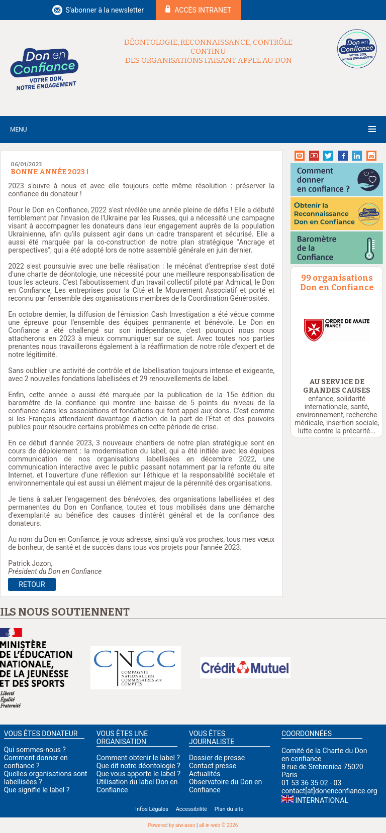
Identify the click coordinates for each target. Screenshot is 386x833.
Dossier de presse (217, 758)
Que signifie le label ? (37, 790)
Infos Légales (151, 809)
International (322, 800)
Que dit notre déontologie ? (138, 766)
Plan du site (229, 809)
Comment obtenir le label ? (138, 758)
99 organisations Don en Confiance (337, 282)
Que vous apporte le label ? (138, 774)
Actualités (204, 774)
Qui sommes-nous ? (35, 750)
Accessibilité (191, 809)
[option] (337, 330)
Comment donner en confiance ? (36, 762)
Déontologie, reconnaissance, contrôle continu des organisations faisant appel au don (208, 51)
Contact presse (212, 766)
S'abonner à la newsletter (104, 10)
